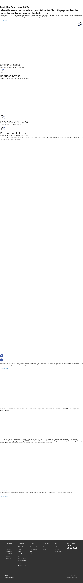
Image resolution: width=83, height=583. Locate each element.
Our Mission (3, 20)
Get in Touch (4, 496)
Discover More (4, 368)
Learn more (3, 491)
